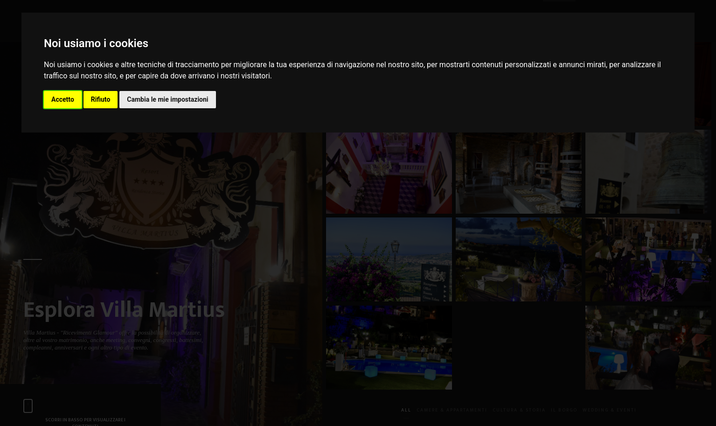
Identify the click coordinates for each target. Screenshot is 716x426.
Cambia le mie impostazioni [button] (167, 99)
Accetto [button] (62, 99)
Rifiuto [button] (101, 99)
